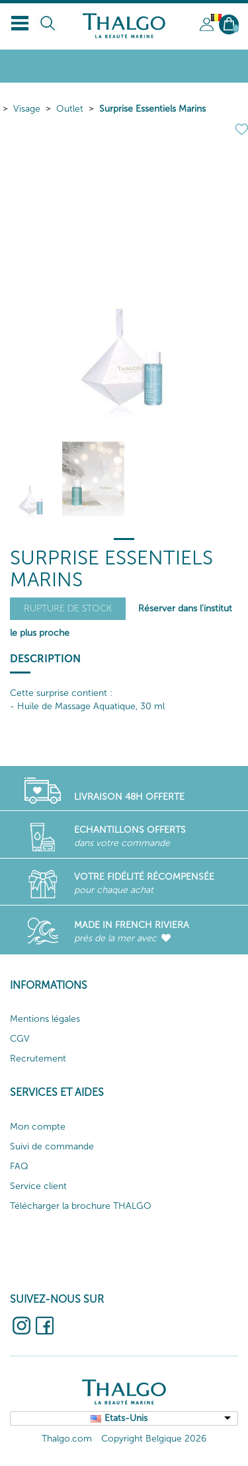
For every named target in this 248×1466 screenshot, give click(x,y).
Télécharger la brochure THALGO (80, 1206)
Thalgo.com (67, 1438)
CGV (20, 1038)
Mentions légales (45, 1018)
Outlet (69, 108)
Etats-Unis (125, 1418)
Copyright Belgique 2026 (153, 1438)
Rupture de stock (68, 608)
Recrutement (38, 1058)
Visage (26, 108)
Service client (38, 1186)
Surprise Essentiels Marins (152, 108)
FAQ (19, 1166)
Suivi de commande (52, 1146)
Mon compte (37, 1126)
